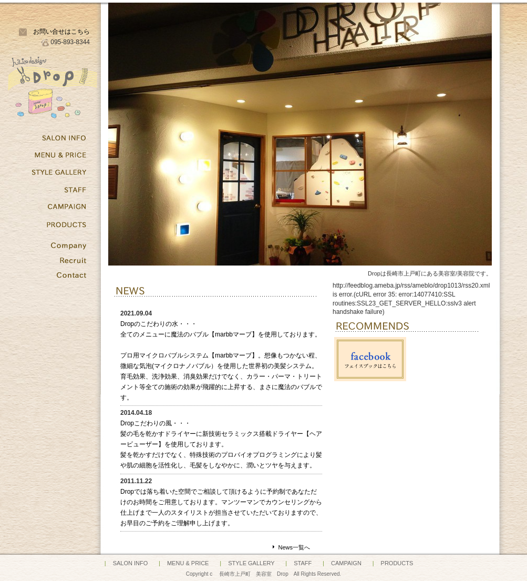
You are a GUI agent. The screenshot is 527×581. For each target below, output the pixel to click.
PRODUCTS (397, 563)
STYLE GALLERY (251, 563)
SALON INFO (130, 563)
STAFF (303, 563)
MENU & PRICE (188, 563)
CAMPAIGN (346, 563)
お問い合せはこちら (61, 31)
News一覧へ (294, 547)
